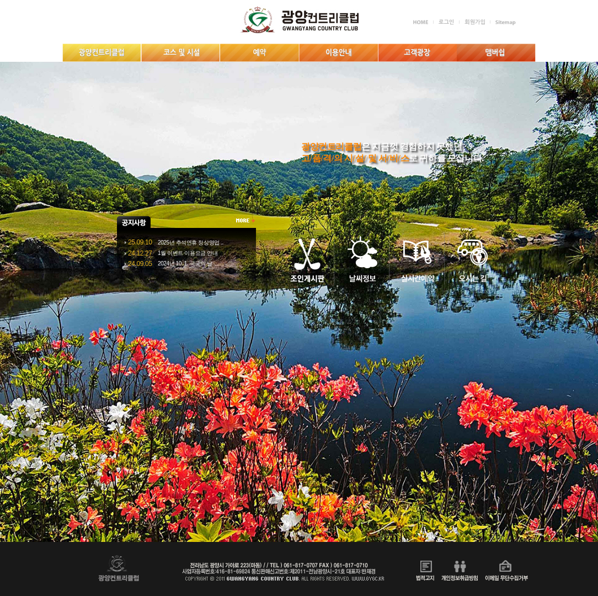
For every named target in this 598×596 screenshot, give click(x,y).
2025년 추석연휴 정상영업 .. (190, 243)
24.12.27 (140, 253)
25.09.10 (140, 242)
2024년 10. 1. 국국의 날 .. (187, 263)
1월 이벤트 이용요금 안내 (187, 253)
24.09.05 (140, 264)
